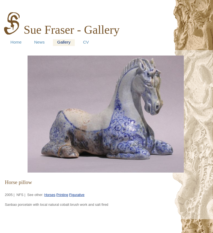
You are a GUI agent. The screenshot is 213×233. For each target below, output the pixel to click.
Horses (49, 195)
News (39, 42)
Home (16, 42)
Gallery (64, 42)
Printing (62, 195)
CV (86, 42)
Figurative (77, 195)
